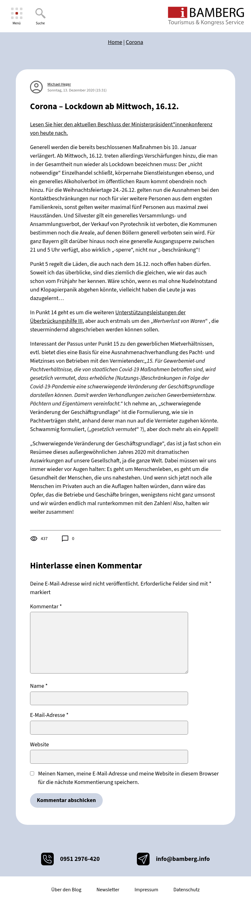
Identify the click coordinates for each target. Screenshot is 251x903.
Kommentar (46, 607)
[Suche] (40, 16)
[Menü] (16, 16)
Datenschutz (186, 889)
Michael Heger (59, 84)
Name (39, 686)
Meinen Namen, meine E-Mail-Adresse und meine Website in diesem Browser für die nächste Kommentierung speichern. (128, 778)
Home (115, 42)
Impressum (146, 889)
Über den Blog (66, 889)
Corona (134, 42)
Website (39, 745)
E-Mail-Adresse (49, 715)
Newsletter (107, 889)
